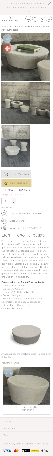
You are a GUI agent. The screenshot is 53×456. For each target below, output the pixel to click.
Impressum (8, 421)
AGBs (5, 434)
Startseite (6, 26)
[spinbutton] (5, 201)
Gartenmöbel (19, 26)
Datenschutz (9, 427)
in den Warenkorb (16, 174)
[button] (14, 199)
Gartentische (34, 26)
